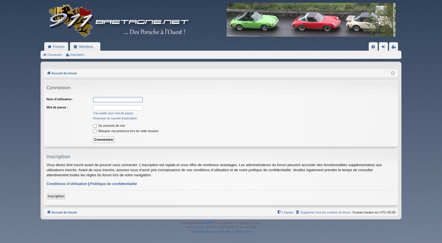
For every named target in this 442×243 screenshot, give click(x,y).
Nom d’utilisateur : (60, 99)
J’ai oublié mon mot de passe (113, 113)
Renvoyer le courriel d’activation (115, 118)
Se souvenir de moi (109, 125)
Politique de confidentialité (113, 184)
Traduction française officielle (211, 231)
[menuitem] (373, 47)
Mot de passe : (57, 107)
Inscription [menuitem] (395, 48)
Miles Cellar (243, 231)
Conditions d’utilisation (67, 184)
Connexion (54, 54)
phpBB (206, 222)
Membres (86, 47)
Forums (59, 47)
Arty (201, 227)
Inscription (77, 54)
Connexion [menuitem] (385, 48)
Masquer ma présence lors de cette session (125, 131)
